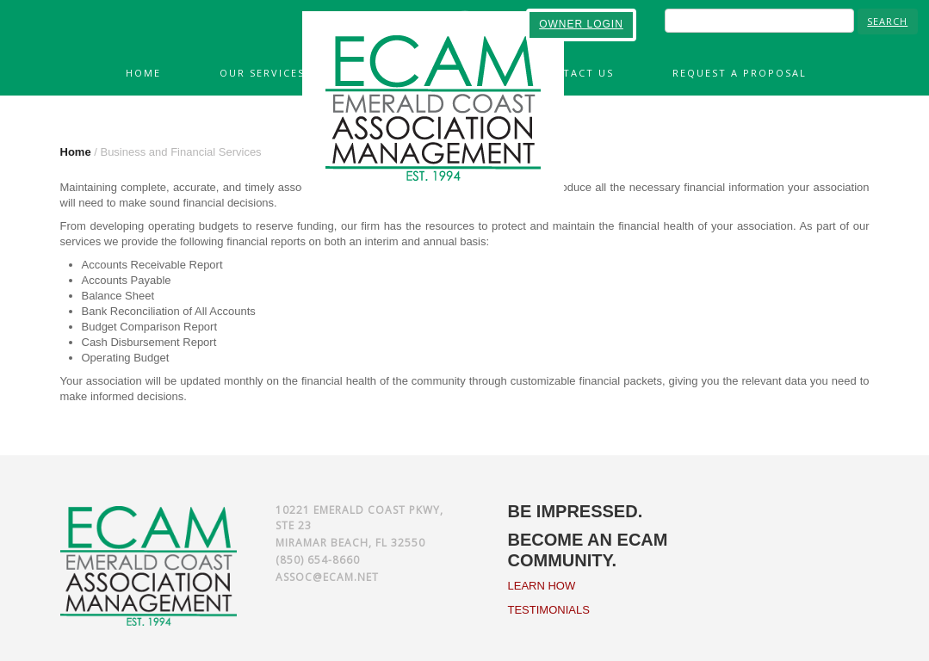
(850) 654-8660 (318, 560)
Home (143, 72)
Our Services (262, 72)
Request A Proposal (739, 72)
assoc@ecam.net (327, 577)
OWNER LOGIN (581, 24)
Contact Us (575, 72)
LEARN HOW (542, 585)
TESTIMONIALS (549, 609)
